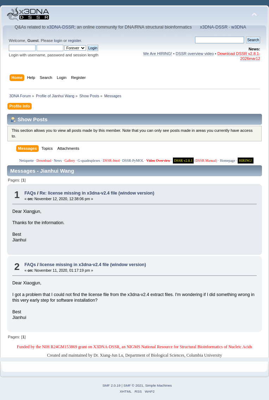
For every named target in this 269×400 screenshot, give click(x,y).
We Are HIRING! (157, 53)
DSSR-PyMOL (133, 160)
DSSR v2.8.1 (183, 160)
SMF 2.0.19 (111, 385)
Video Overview (158, 160)
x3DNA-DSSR (60, 27)
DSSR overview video (195, 53)
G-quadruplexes (89, 160)
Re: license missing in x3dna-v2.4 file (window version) (96, 193)
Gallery (69, 160)
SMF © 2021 (133, 385)
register (74, 40)
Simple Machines (158, 385)
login (58, 40)
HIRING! (245, 160)
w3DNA (238, 27)
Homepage (227, 160)
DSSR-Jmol (111, 160)
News (58, 160)
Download (44, 160)
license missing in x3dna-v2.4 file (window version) (92, 264)
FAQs (30, 193)
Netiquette (26, 160)
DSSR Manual (206, 160)
